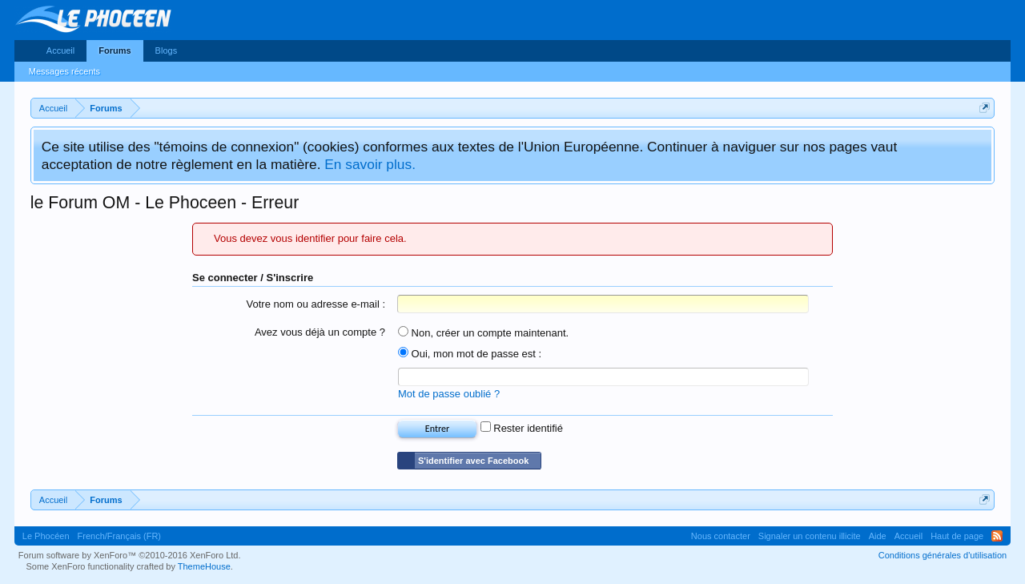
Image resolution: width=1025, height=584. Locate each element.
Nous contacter (720, 536)
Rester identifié (521, 428)
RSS (997, 536)
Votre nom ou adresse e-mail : (316, 304)
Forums (114, 50)
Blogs (166, 50)
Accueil (60, 50)
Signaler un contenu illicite (809, 536)
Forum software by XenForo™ (129, 555)
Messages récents (64, 71)
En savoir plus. (370, 164)
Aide (877, 536)
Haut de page (957, 536)
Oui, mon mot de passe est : (469, 354)
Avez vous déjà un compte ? (320, 332)
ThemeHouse (204, 566)
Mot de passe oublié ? (449, 394)
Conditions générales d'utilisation (942, 555)
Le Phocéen (46, 536)
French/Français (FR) (120, 536)
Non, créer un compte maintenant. (483, 333)
